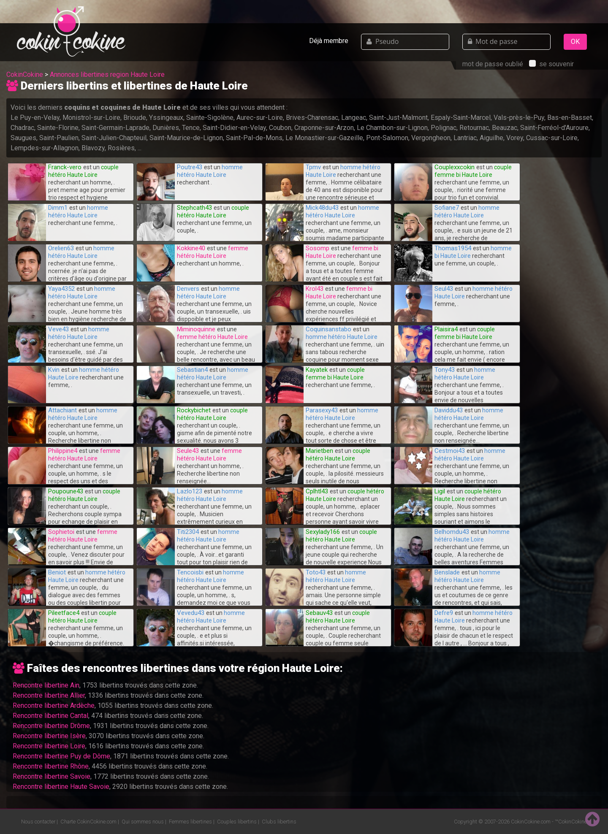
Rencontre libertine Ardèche (54, 705)
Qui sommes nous (143, 821)
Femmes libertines (190, 821)
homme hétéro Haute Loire (341, 336)
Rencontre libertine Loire (49, 746)
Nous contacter (38, 821)
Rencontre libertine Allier (49, 695)
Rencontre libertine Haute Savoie (61, 787)
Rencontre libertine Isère (49, 736)
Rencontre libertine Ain (46, 685)
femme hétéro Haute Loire (212, 336)
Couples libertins (237, 821)
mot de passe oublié (492, 64)
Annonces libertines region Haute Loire (107, 74)
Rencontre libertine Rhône (51, 766)
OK (575, 42)
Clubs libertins (279, 821)
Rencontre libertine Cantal (50, 716)
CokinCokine (24, 74)
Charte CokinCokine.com (88, 821)
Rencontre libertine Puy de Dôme (61, 756)
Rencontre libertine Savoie (51, 776)
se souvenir (551, 64)
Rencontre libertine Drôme (51, 726)
